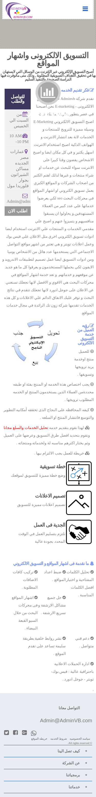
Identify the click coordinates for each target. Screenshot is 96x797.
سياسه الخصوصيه (80, 738)
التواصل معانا (69, 708)
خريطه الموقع (39, 738)
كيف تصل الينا (69, 751)
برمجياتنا (73, 775)
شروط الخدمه (58, 738)
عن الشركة (71, 763)
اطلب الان (17, 210)
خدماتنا (74, 787)
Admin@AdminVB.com (66, 720)
